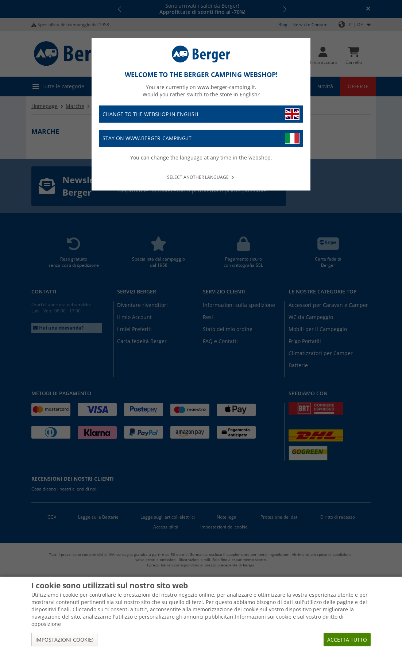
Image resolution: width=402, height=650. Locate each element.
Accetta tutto (347, 639)
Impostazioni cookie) (64, 639)
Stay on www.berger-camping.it (201, 138)
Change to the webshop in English (201, 114)
